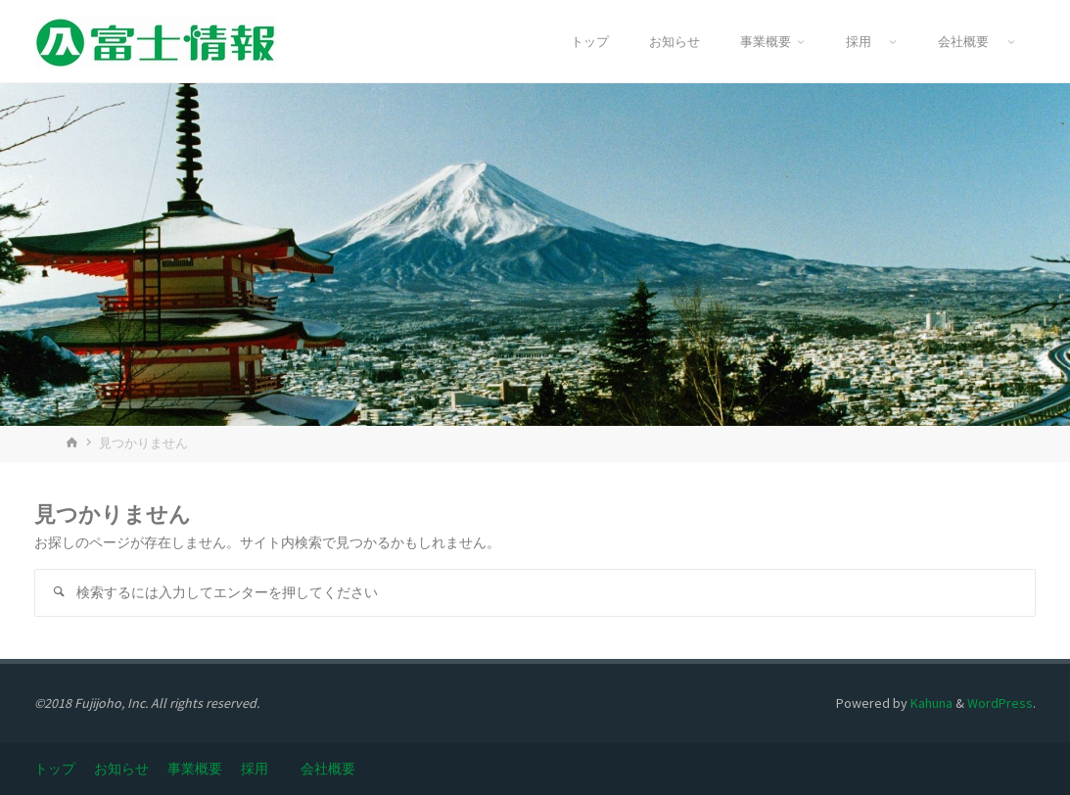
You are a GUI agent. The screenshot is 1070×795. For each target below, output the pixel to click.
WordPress (1000, 703)
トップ (54, 768)
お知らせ (121, 768)
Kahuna (930, 703)
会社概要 (335, 768)
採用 (261, 768)
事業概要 (194, 768)
